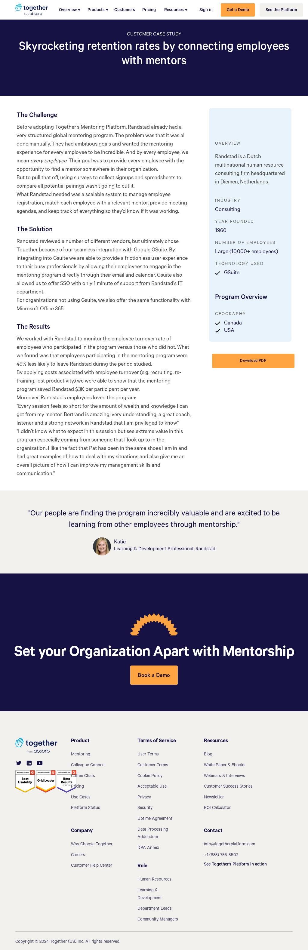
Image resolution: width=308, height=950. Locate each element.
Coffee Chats (83, 776)
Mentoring (80, 754)
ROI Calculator (217, 808)
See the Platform (281, 10)
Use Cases (81, 797)
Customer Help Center (91, 866)
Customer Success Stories (228, 787)
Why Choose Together (91, 844)
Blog (208, 754)
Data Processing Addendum (152, 834)
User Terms (148, 754)
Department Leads (154, 909)
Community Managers (157, 920)
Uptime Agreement (154, 819)
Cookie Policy (149, 776)
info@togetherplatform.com (229, 844)
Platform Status (85, 808)
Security (144, 808)
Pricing (149, 10)
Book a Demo (154, 676)
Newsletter (214, 797)
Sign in (206, 10)
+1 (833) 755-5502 (221, 855)
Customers (124, 10)
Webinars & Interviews (224, 776)
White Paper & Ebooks (224, 765)
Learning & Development (149, 894)
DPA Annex (148, 848)
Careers (78, 855)
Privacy (144, 797)
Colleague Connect (88, 765)
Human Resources (154, 880)
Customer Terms (152, 765)
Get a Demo (238, 10)
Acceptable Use (152, 787)
